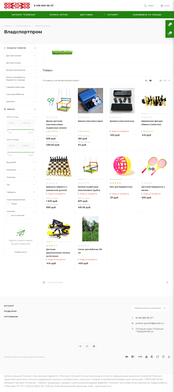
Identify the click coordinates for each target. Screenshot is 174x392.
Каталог (9, 306)
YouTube (87, 346)
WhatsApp (94, 346)
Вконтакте (80, 346)
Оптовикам (11, 317)
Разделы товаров (16, 48)
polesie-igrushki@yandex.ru (150, 323)
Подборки (10, 311)
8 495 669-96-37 (43, 5)
